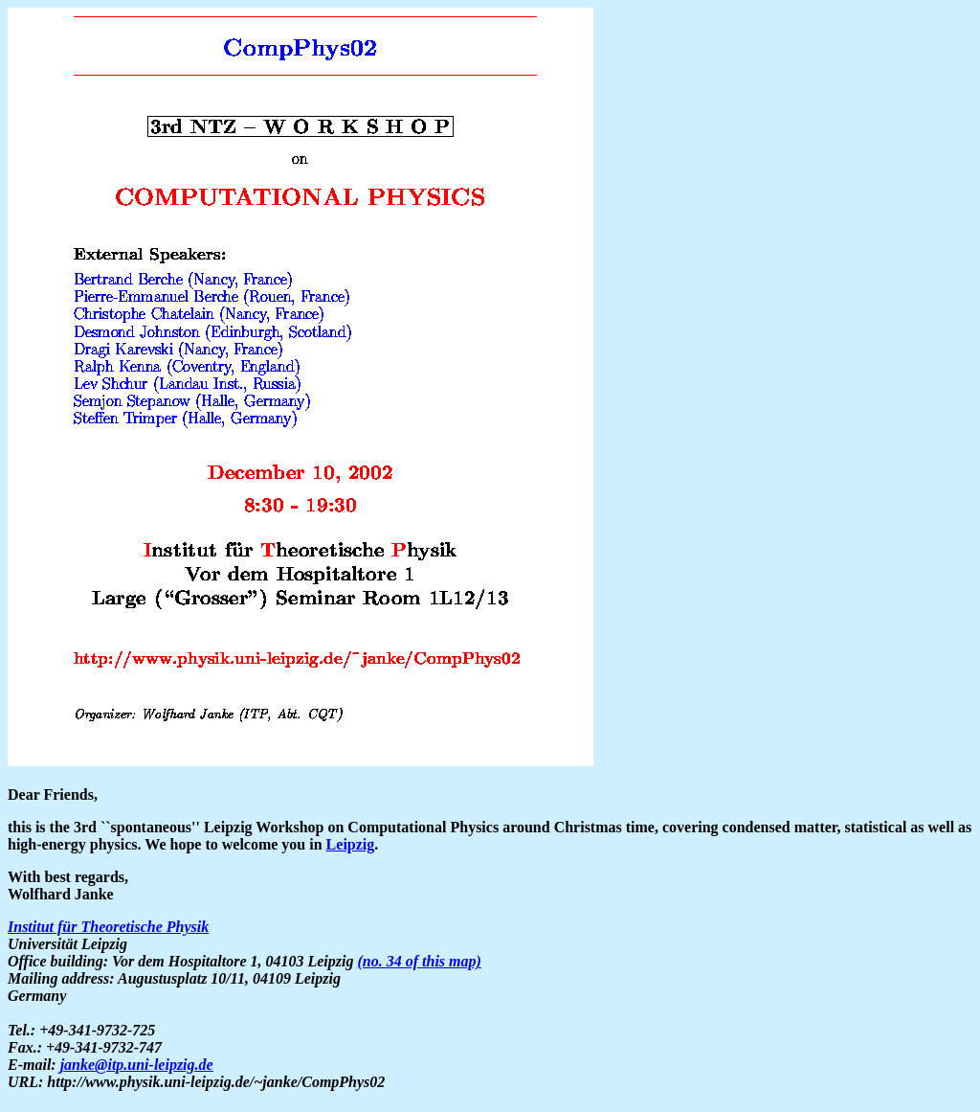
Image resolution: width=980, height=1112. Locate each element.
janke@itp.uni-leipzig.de (136, 1064)
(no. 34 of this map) (418, 961)
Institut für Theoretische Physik (108, 927)
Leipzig (350, 844)
